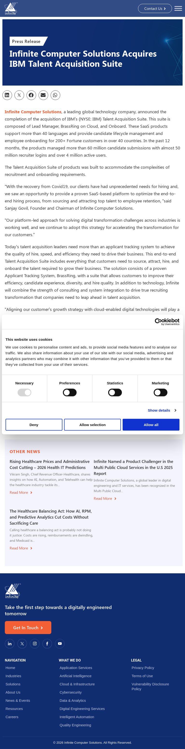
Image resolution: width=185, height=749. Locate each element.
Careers (12, 717)
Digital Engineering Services (82, 709)
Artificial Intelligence (75, 676)
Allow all (151, 424)
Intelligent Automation (76, 717)
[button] (7, 95)
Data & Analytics (72, 700)
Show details (159, 410)
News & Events (18, 700)
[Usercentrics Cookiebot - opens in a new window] (158, 322)
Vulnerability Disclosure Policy (150, 686)
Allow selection (92, 424)
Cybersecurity (70, 692)
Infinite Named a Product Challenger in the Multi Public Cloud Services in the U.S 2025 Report (133, 467)
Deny (33, 424)
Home (10, 668)
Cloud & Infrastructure (77, 684)
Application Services (75, 668)
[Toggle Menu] (178, 8)
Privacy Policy (143, 668)
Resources (14, 709)
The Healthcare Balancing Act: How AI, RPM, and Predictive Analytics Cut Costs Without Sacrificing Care (51, 517)
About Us (13, 692)
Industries (13, 676)
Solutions (13, 684)
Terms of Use (142, 676)
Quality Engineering (75, 725)
